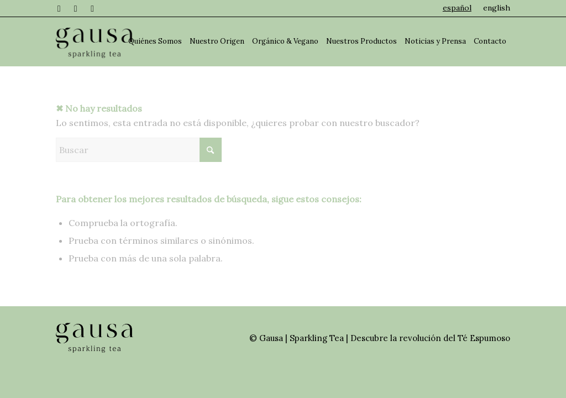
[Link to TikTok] (92, 8)
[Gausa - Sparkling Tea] (94, 41)
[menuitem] (457, 7)
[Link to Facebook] (59, 8)
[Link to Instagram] (75, 8)
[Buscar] (139, 150)
